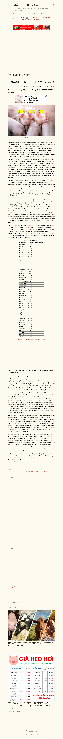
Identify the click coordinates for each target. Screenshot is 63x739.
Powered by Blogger (31, 731)
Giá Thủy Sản (41, 339)
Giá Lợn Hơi (40, 471)
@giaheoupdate (16, 587)
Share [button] (9, 469)
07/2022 (13, 471)
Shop (24, 13)
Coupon (30, 13)
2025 (35, 13)
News (20, 13)
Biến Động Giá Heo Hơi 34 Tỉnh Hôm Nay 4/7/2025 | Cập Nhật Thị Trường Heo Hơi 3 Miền (29, 705)
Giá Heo (25, 471)
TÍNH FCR (40, 13)
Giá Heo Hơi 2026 (25, 5)
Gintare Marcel (35, 734)
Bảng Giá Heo (19, 471)
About (15, 13)
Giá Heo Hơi (52, 86)
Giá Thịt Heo (46, 471)
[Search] (54, 4)
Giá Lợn (35, 471)
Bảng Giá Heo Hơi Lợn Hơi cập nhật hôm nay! (31, 137)
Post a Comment (16, 648)
